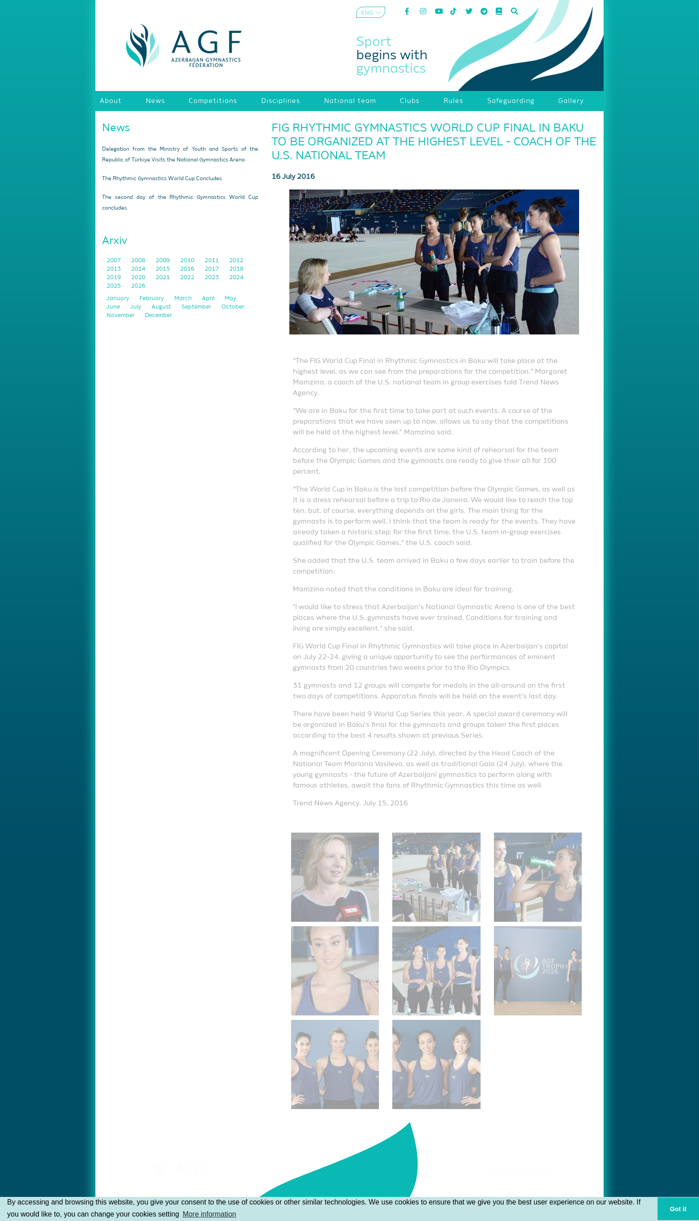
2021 (163, 277)
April (209, 298)
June (114, 307)
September (197, 307)
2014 (139, 269)
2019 (114, 277)
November (121, 315)
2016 (188, 269)
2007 (114, 261)
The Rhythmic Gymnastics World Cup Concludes (162, 179)
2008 (139, 261)
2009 (163, 261)
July (136, 307)
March (183, 298)
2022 (188, 277)
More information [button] (209, 1214)
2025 (114, 286)
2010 (188, 261)
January (119, 298)
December (158, 315)
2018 (236, 269)
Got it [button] (678, 1209)
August (162, 307)
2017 (212, 269)
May (230, 298)
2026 (138, 286)
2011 (212, 261)
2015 (163, 269)
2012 (236, 261)
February (152, 298)
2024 (236, 277)
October (233, 307)
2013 (114, 269)
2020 (139, 277)
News (116, 128)
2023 (212, 277)
